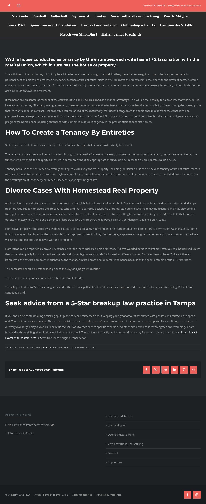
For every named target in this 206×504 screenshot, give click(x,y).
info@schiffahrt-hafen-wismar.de (184, 5)
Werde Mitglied (117, 425)
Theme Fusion (60, 494)
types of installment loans (55, 347)
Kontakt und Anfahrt (120, 416)
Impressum (115, 462)
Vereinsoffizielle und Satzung (125, 444)
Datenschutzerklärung (121, 434)
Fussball (113, 453)
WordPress (115, 494)
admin (13, 347)
